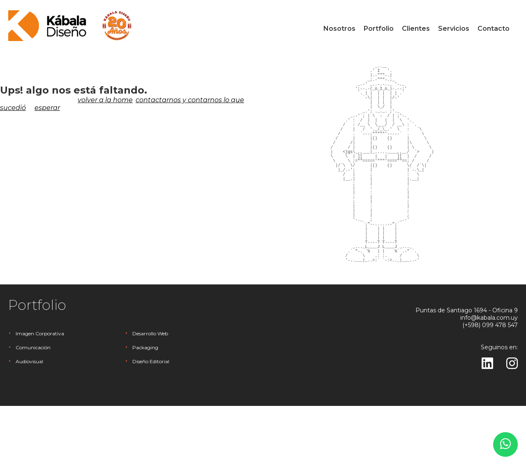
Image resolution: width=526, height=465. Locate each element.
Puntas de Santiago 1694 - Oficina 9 (466, 369)
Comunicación (33, 406)
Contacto (494, 28)
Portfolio (379, 28)
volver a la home (105, 100)
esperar (47, 108)
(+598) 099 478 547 (490, 384)
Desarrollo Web (150, 392)
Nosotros (339, 28)
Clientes (416, 28)
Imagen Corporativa (40, 392)
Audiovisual (29, 420)
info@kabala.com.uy (489, 376)
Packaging (145, 406)
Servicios (453, 28)
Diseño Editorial (150, 420)
